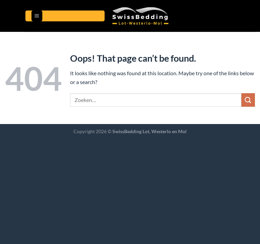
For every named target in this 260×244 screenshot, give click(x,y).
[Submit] (248, 99)
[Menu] (36, 16)
